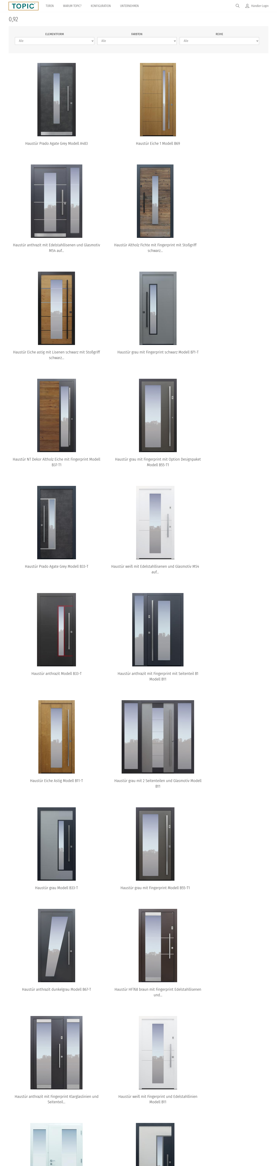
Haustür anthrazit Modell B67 (226, 894)
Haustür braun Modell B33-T (138, 894)
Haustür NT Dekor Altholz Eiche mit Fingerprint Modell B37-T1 (50, 361)
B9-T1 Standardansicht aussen (184, 1082)
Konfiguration (101, 6)
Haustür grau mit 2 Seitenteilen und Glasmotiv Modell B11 (138, 575)
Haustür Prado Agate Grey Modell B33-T (227, 358)
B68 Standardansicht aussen (20, 1082)
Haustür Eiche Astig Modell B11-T (50, 572)
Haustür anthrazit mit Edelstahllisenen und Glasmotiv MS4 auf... (227, 146)
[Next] (259, 973)
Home (89, 1134)
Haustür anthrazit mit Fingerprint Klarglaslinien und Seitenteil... (50, 790)
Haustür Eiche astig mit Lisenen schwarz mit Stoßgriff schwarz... (138, 253)
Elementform (54, 34)
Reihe (219, 34)
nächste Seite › (134, 913)
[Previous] (17, 973)
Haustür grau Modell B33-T (226, 572)
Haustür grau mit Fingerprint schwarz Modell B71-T (227, 253)
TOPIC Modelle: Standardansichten (138, 1014)
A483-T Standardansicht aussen (239, 1082)
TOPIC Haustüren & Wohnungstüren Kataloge (138, 939)
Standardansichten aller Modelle (138, 1098)
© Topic (74, 1134)
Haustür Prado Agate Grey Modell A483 (50, 143)
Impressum (142, 1134)
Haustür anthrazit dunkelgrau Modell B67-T (138, 679)
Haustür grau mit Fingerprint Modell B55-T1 (50, 679)
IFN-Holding (199, 1134)
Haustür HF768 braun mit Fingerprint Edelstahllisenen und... (226, 682)
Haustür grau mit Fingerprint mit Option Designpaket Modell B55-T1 (138, 361)
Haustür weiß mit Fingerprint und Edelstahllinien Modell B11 (138, 790)
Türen (50, 6)
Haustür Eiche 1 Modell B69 (138, 143)
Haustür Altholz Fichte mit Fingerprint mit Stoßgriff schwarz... (50, 253)
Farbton (136, 34)
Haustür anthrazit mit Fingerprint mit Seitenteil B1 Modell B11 (227, 468)
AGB (126, 1134)
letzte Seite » (156, 913)
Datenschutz (108, 1134)
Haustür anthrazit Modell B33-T (138, 465)
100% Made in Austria (170, 1134)
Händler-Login (260, 6)
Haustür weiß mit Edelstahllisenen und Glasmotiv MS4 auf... (50, 468)
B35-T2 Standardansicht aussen (75, 1082)
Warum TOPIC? (72, 6)
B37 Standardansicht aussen (130, 1082)
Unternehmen (129, 6)
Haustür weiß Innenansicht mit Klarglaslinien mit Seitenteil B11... (227, 790)
